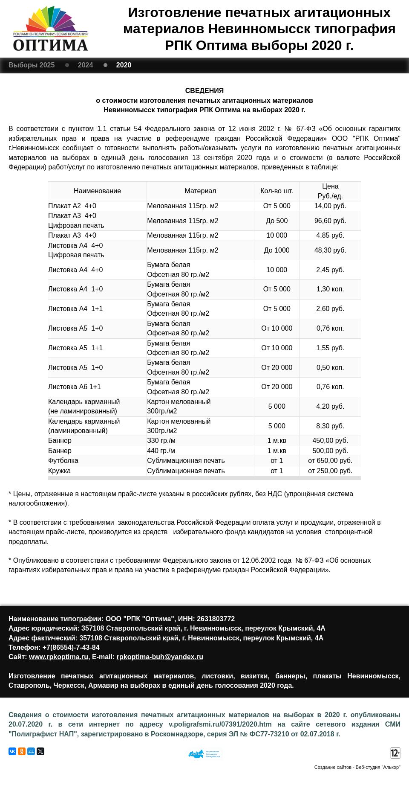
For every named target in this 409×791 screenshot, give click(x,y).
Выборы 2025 (32, 65)
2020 (124, 65)
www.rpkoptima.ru (58, 656)
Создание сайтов (332, 767)
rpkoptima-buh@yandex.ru (160, 656)
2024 (85, 65)
